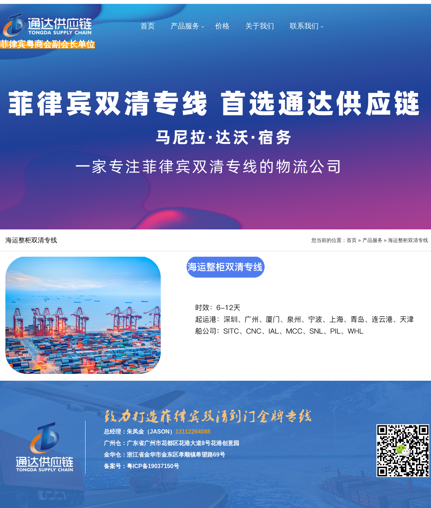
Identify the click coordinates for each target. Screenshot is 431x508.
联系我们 (304, 26)
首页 (147, 26)
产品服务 (185, 26)
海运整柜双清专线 (408, 240)
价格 (222, 26)
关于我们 (259, 26)
